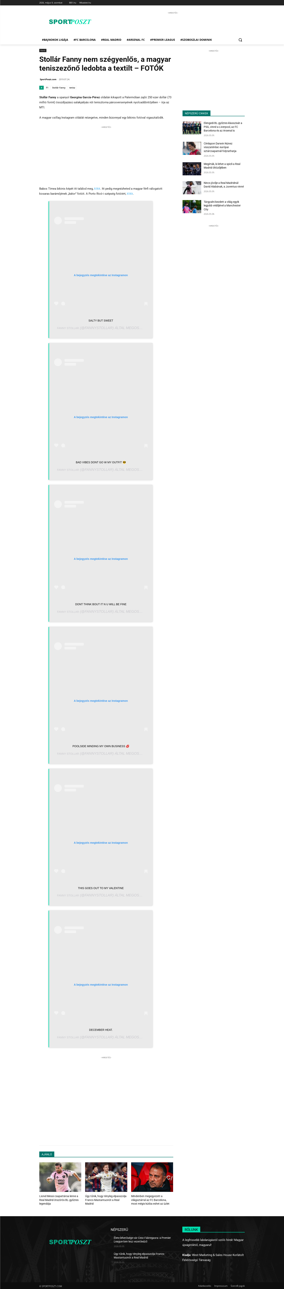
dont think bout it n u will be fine (101, 604)
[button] (240, 39)
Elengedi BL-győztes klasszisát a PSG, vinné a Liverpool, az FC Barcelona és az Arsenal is (223, 126)
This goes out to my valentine (101, 888)
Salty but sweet (101, 320)
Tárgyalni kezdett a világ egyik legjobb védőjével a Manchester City (222, 205)
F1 (47, 87)
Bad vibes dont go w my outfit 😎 (101, 462)
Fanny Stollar (68, 328)
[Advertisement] (173, 23)
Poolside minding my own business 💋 (100, 746)
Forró (42, 50)
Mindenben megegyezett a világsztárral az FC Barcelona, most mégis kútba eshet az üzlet (150, 1199)
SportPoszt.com (48, 79)
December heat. (101, 1029)
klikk (97, 188)
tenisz (72, 87)
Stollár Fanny (58, 87)
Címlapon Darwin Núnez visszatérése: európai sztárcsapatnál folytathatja (220, 147)
